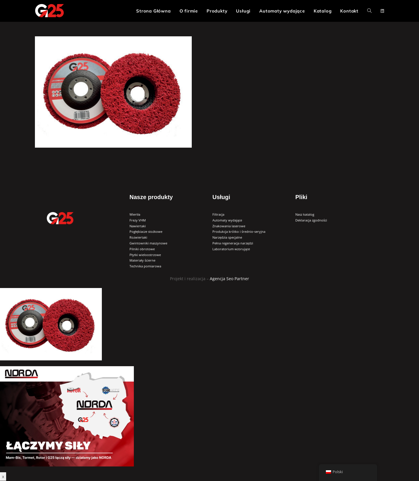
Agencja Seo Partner (229, 278)
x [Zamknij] (3, 476)
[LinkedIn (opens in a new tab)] (382, 11)
